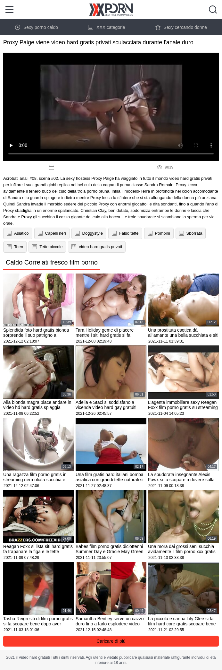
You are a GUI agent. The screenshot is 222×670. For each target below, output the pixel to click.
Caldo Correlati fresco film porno (52, 262)
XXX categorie (106, 27)
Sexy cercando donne (181, 27)
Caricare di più (110, 641)
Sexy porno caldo (36, 27)
